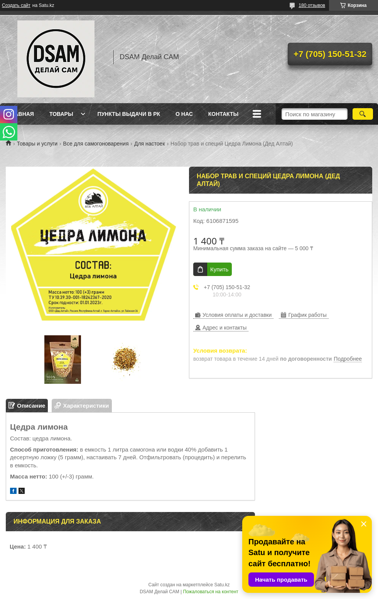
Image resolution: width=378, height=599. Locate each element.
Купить (219, 269)
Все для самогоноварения (96, 144)
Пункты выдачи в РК (129, 114)
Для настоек (149, 144)
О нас (184, 114)
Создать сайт (16, 5)
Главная (21, 114)
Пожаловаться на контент (210, 591)
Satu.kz (222, 584)
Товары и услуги (37, 144)
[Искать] (363, 114)
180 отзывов (312, 5)
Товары (61, 114)
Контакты (223, 114)
